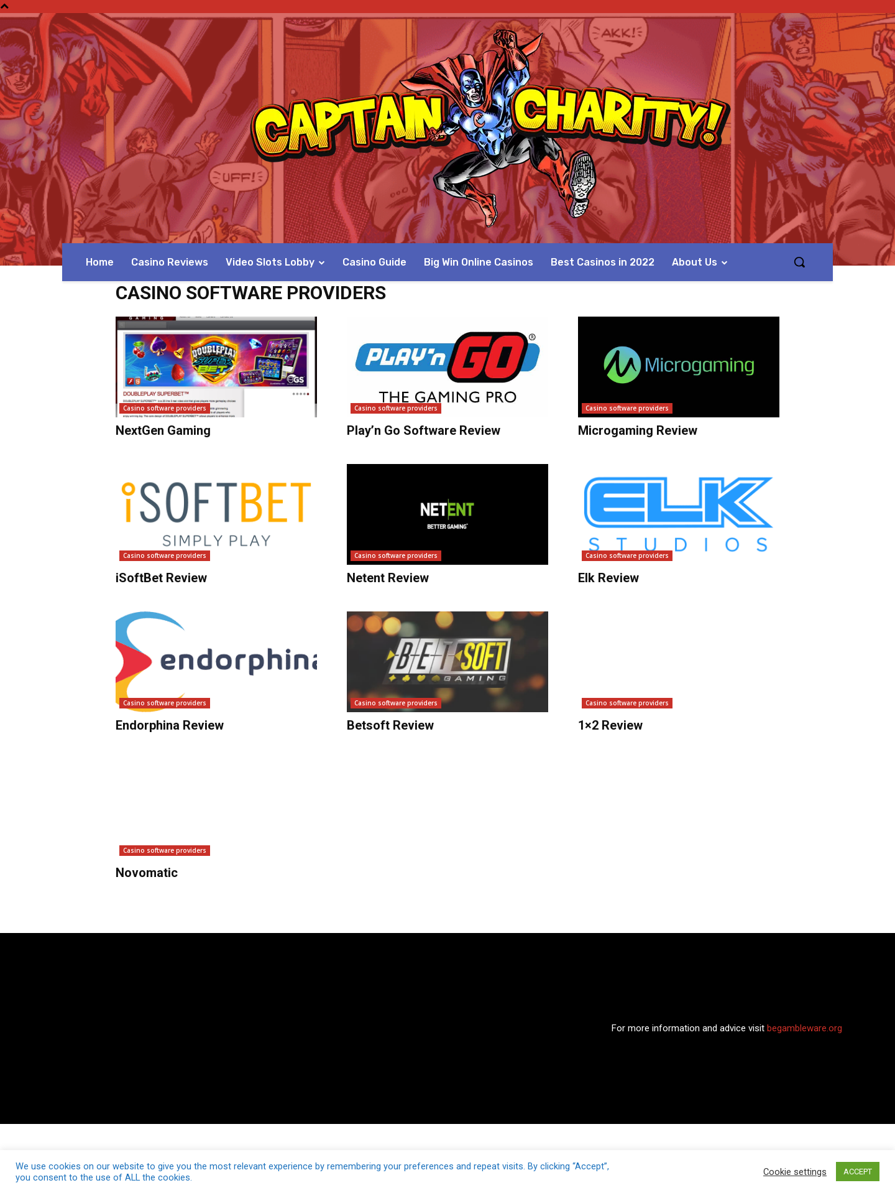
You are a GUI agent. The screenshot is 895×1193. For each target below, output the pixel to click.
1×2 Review (610, 725)
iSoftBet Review (161, 577)
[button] (799, 262)
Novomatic (147, 872)
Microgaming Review (637, 430)
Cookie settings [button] (795, 1171)
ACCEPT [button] (857, 1171)
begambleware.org (804, 1028)
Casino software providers (164, 408)
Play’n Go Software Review (423, 430)
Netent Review (388, 577)
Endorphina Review (170, 725)
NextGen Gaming (163, 430)
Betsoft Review (390, 725)
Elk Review (608, 577)
